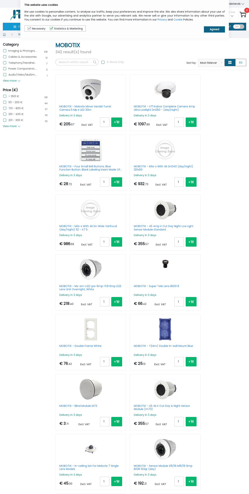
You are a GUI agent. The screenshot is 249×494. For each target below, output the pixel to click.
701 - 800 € (16, 108)
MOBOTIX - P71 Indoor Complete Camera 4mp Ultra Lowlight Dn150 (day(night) (222, 366)
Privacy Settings (227, 485)
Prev (60, 409)
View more (11, 81)
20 (228, 408)
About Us (193, 474)
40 (242, 408)
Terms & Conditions (201, 485)
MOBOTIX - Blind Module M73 (173, 237)
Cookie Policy (225, 479)
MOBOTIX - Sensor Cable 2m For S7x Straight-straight (173, 302)
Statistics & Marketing (66, 28)
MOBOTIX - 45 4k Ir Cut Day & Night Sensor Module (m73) (224, 237)
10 (215, 408)
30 (235, 408)
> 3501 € (13, 96)
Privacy (162, 19)
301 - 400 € (16, 114)
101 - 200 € (15, 102)
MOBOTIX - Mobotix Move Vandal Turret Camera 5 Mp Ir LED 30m (76, 108)
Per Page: (204, 408)
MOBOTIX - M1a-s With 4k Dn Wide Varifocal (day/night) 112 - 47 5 (76, 173)
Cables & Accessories (22, 56)
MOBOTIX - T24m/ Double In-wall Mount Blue (125, 237)
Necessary (36, 28)
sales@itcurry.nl (139, 477)
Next (104, 409)
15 (221, 408)
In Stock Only (115, 62)
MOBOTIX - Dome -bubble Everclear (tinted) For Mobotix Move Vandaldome (175, 366)
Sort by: (191, 63)
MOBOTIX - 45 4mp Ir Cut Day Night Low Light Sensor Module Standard (125, 173)
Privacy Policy (226, 474)
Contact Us (195, 479)
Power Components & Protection (22, 68)
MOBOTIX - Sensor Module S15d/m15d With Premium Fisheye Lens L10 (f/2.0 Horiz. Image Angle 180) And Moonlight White (224, 302)
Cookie (177, 19)
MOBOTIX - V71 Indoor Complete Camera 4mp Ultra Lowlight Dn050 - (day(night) (124, 108)
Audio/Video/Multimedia (22, 74)
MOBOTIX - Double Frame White (76, 237)
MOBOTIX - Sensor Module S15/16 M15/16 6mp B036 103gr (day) (125, 302)
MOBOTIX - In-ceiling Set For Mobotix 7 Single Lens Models (75, 302)
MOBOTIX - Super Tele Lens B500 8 (224, 173)
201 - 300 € (15, 120)
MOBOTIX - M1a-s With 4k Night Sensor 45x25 (125, 366)
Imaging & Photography (22, 50)
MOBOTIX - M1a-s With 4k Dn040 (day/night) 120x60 (223, 108)
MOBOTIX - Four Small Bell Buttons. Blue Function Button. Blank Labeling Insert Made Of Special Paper (174, 108)
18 (95, 409)
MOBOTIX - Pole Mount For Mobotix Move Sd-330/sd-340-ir (76, 366)
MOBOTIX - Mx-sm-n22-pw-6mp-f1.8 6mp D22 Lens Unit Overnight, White (175, 173)
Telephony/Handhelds (22, 62)
